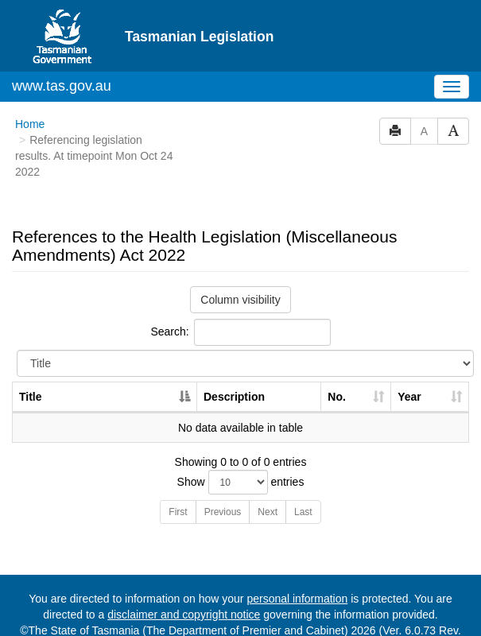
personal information (296, 569)
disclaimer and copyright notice (183, 585)
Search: (240, 302)
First (178, 482)
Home (30, 94)
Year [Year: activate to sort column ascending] (409, 367)
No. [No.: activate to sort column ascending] (337, 367)
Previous (223, 482)
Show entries (241, 452)
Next (267, 482)
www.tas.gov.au (61, 56)
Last (303, 482)
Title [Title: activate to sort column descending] (30, 367)
